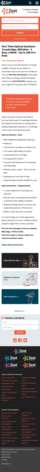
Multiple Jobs (6, 389)
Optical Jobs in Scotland (7, 417)
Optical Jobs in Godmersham (7, 428)
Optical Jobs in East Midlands (28, 425)
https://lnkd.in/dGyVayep (12, 244)
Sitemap (4, 460)
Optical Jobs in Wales (9, 413)
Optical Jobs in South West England (29, 436)
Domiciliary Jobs (7, 386)
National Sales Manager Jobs (30, 393)
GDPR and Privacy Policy (9, 452)
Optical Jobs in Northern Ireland (30, 441)
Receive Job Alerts (30, 9)
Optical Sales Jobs (8, 378)
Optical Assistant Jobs (9, 381)
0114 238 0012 (32, 12)
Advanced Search (20, 39)
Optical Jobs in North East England (29, 430)
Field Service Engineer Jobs (29, 379)
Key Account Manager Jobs (29, 384)
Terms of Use (6, 455)
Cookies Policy (6, 457)
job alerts (20, 84)
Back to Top (20, 311)
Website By (7, 464)
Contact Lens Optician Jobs (9, 393)
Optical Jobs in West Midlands (28, 420)
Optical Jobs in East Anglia (8, 442)
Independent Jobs (8, 383)
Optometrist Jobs (28, 389)
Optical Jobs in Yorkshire (27, 414)
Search (20, 33)
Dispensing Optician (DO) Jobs (8, 399)
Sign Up (20, 332)
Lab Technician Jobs (28, 397)
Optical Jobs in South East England (9, 422)
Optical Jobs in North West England (9, 433)
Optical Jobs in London (9, 438)
